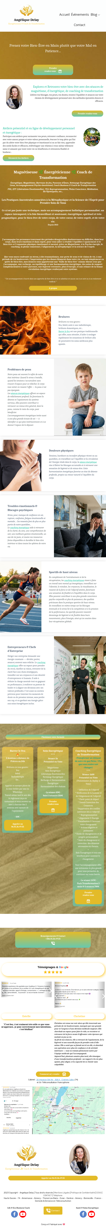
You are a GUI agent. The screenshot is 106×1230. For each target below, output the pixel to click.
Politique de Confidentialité (83, 1193)
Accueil (64, 14)
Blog (95, 14)
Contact (79, 25)
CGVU (98, 1193)
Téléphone (57, 1195)
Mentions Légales (62, 1193)
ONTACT (48, 1195)
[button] (5, 989)
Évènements (80, 14)
